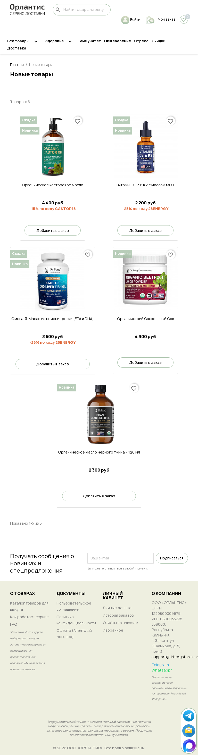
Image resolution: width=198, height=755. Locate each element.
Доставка (16, 48)
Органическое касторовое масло (52, 184)
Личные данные (117, 607)
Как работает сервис (29, 616)
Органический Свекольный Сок (145, 318)
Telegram (160, 664)
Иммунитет (90, 41)
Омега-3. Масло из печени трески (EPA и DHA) (52, 318)
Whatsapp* (162, 670)
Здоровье (61, 41)
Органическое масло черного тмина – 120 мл (99, 452)
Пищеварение (117, 41)
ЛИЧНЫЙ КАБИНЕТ (113, 596)
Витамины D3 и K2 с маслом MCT (146, 184)
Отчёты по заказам (120, 622)
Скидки (159, 41)
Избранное (113, 630)
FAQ (13, 624)
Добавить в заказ (52, 230)
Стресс (141, 41)
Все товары (24, 41)
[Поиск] (82, 9)
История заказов (118, 615)
